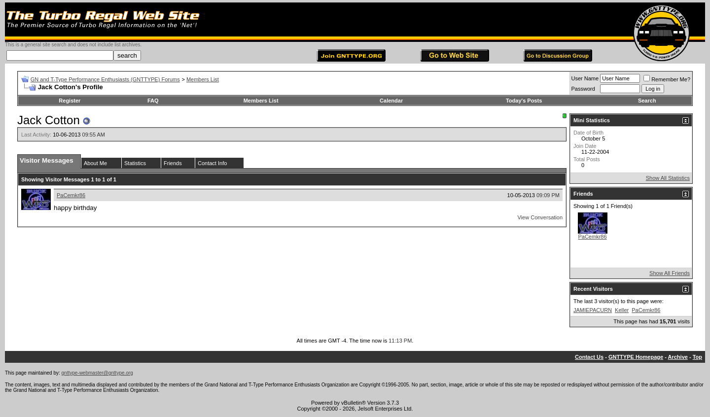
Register (69, 101)
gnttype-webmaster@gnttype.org (97, 373)
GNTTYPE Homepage (635, 357)
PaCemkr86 (71, 195)
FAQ (153, 101)
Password (583, 89)
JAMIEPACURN (592, 310)
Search (647, 101)
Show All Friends (669, 273)
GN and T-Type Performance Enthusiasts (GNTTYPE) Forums (105, 79)
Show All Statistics (668, 178)
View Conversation (540, 217)
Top (697, 357)
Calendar (391, 101)
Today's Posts (524, 101)
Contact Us (589, 357)
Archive (678, 357)
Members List (202, 79)
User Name (585, 78)
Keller (622, 310)
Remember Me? (666, 79)
